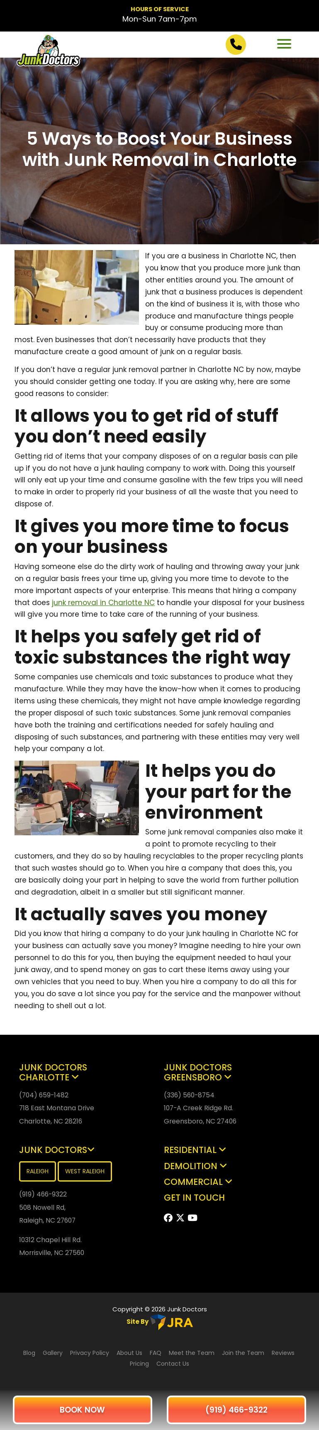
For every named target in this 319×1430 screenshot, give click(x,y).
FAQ (156, 1353)
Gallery (53, 1353)
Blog (29, 1353)
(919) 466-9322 (236, 1409)
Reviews (283, 1353)
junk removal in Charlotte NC (103, 603)
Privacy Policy (89, 1353)
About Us (129, 1353)
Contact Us (172, 1363)
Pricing (140, 1363)
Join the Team (243, 1353)
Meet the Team (191, 1353)
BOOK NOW (82, 1409)
